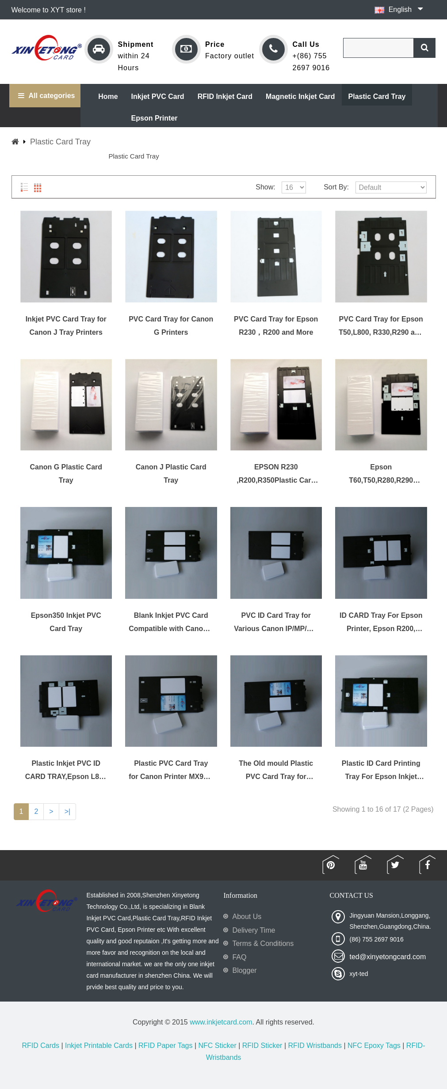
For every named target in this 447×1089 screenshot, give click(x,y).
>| (68, 811)
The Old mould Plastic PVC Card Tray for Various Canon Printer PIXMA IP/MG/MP (276, 770)
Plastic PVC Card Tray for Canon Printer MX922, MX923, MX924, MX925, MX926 (171, 770)
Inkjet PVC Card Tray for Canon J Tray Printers (66, 325)
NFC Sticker (217, 1045)
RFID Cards (40, 1045)
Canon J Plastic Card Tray (171, 473)
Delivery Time (253, 930)
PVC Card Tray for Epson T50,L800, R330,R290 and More (381, 326)
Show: (265, 187)
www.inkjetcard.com (221, 1022)
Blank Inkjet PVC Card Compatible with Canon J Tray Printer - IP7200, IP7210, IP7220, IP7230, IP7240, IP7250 (171, 622)
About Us (246, 916)
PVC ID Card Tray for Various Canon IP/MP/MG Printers (276, 622)
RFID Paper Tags (165, 1045)
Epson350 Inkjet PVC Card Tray (66, 622)
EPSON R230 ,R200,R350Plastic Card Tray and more (276, 474)
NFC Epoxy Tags (374, 1045)
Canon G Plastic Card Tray (66, 473)
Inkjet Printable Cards (99, 1045)
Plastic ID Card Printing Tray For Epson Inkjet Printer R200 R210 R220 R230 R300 (381, 770)
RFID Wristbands (315, 1045)
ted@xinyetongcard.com (387, 956)
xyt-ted (358, 973)
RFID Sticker (262, 1045)
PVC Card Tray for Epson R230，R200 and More (276, 325)
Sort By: (336, 187)
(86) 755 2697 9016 (376, 939)
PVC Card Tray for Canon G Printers (171, 325)
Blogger (244, 970)
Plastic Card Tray (60, 141)
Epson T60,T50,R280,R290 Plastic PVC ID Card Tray (381, 474)
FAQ (239, 957)
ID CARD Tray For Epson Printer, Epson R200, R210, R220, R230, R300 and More (381, 622)
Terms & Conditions (263, 943)
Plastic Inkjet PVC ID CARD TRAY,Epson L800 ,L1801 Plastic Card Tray (66, 770)
